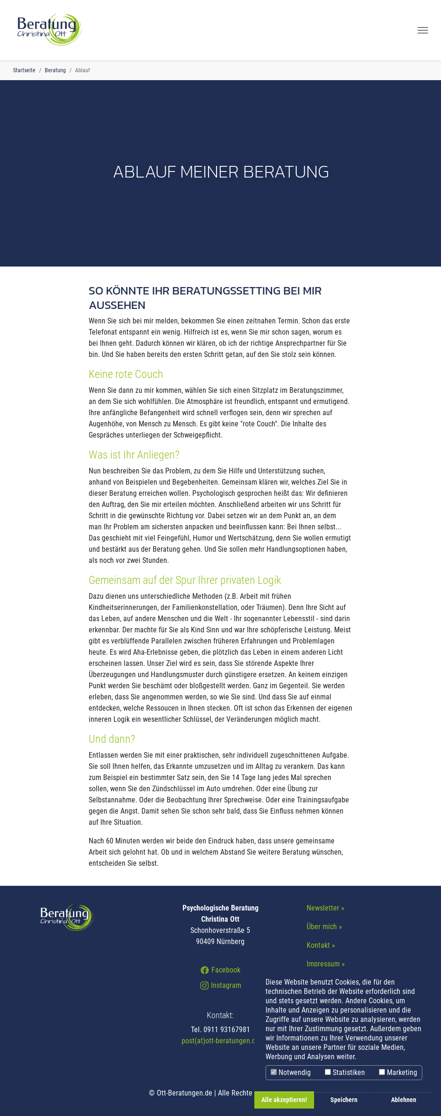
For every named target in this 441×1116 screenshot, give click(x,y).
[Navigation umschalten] (423, 30)
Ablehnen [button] (403, 1100)
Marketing (398, 1072)
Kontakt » (321, 945)
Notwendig (291, 1072)
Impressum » (326, 963)
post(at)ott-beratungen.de (220, 1040)
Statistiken (345, 1072)
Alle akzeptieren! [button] (284, 1100)
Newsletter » (325, 908)
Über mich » (324, 926)
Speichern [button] (343, 1100)
